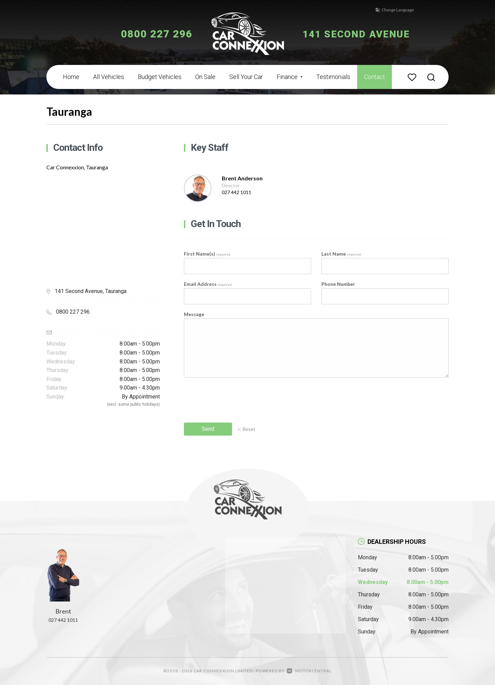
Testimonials (333, 76)
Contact (374, 76)
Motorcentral (309, 670)
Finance (289, 76)
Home (71, 76)
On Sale (205, 76)
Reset (246, 429)
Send (208, 429)
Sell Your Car (246, 76)
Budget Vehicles (160, 76)
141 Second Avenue (360, 34)
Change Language (392, 9)
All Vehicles (108, 76)
